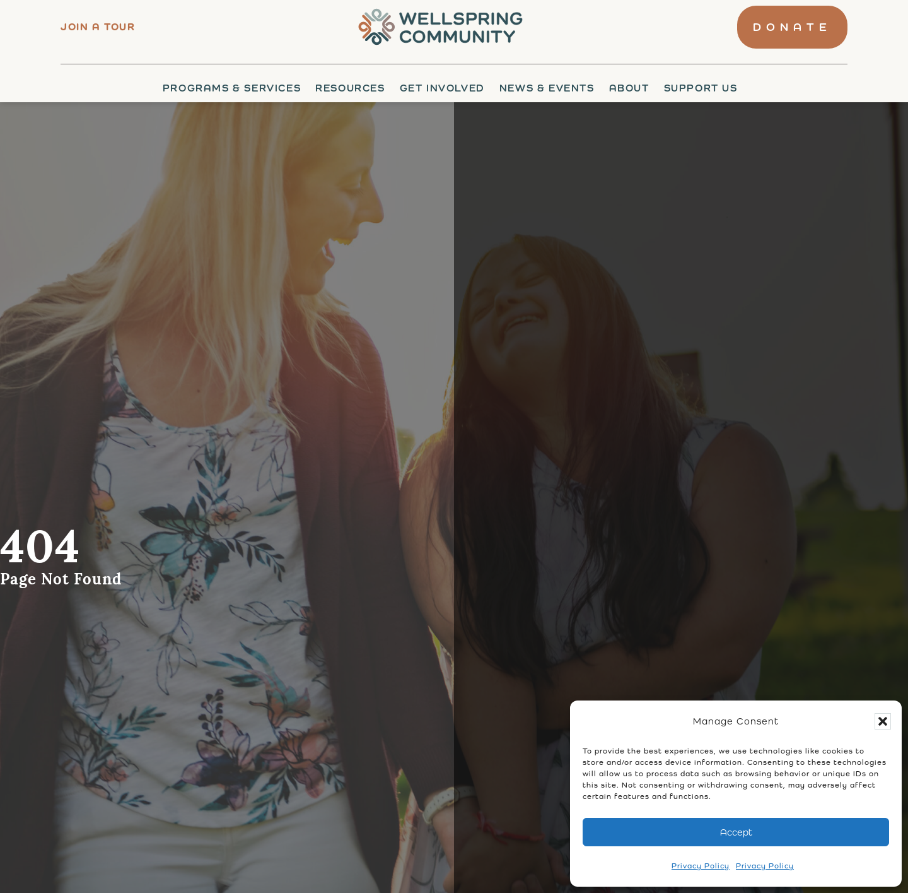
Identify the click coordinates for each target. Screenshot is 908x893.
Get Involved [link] (442, 88)
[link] (436, 27)
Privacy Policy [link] (701, 865)
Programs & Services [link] (232, 88)
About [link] (629, 88)
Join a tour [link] (98, 27)
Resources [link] (350, 88)
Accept (736, 832)
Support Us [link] (701, 88)
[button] (882, 721)
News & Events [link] (547, 88)
